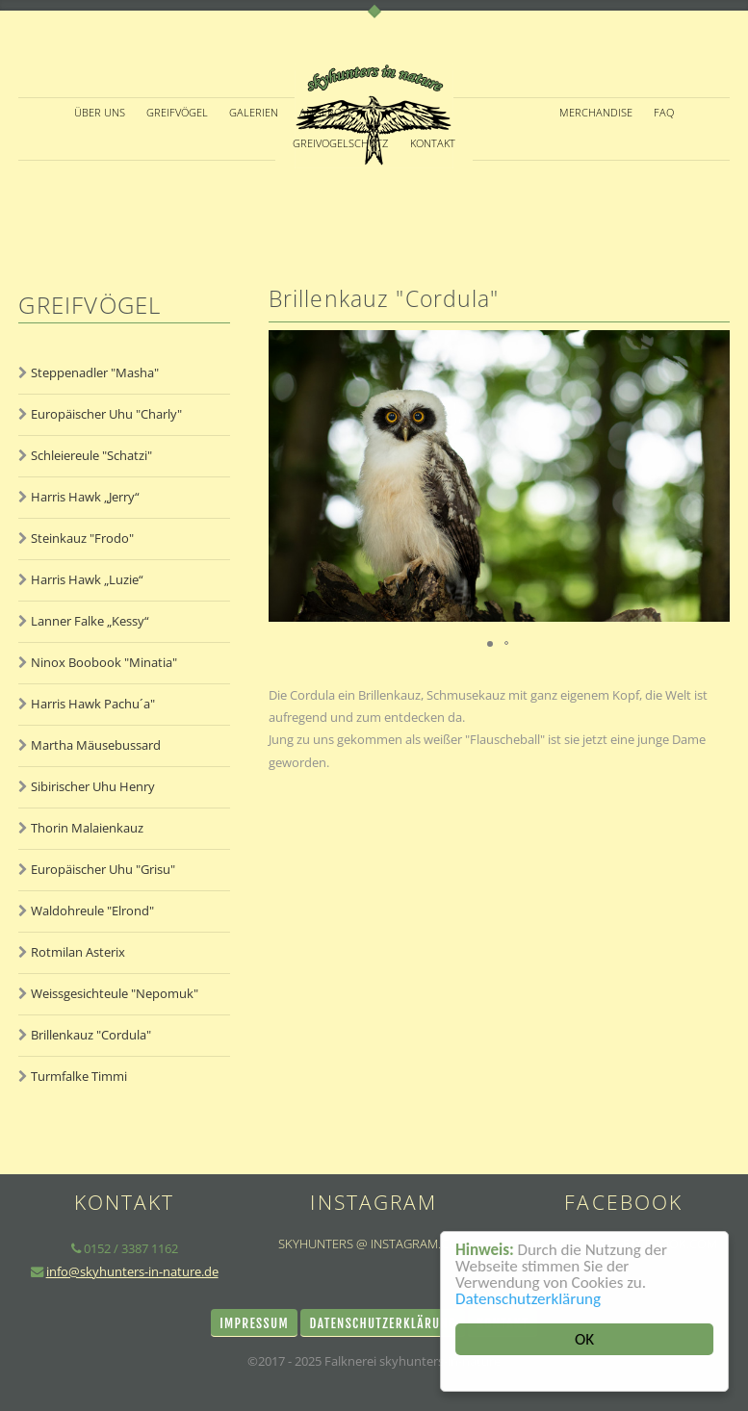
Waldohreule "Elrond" (92, 910)
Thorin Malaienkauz (87, 827)
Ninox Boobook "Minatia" (104, 662)
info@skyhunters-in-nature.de (132, 1271)
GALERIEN (253, 112)
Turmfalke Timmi (79, 1076)
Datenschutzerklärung (528, 1299)
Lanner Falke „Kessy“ (90, 620)
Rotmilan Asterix (78, 952)
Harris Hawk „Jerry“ (85, 496)
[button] (712, 475)
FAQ (664, 112)
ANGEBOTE (326, 112)
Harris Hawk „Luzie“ (87, 579)
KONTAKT (432, 143)
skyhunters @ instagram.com (373, 1243)
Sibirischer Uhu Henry (93, 786)
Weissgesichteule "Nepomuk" (114, 993)
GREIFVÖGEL (177, 112)
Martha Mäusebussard (96, 745)
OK (584, 1339)
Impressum (254, 1323)
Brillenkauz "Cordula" (91, 1034)
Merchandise (595, 112)
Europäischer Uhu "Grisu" (103, 869)
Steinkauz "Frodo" (82, 538)
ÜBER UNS (99, 112)
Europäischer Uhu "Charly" (106, 414)
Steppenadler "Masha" (95, 372)
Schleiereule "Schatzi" (91, 455)
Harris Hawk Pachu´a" (93, 703)
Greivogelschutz (340, 143)
